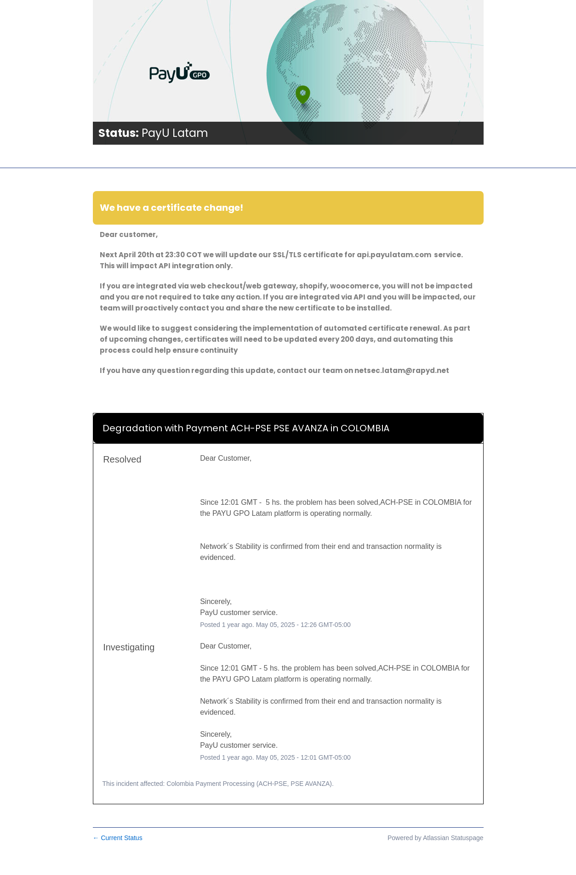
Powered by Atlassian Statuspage (436, 837)
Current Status (118, 837)
